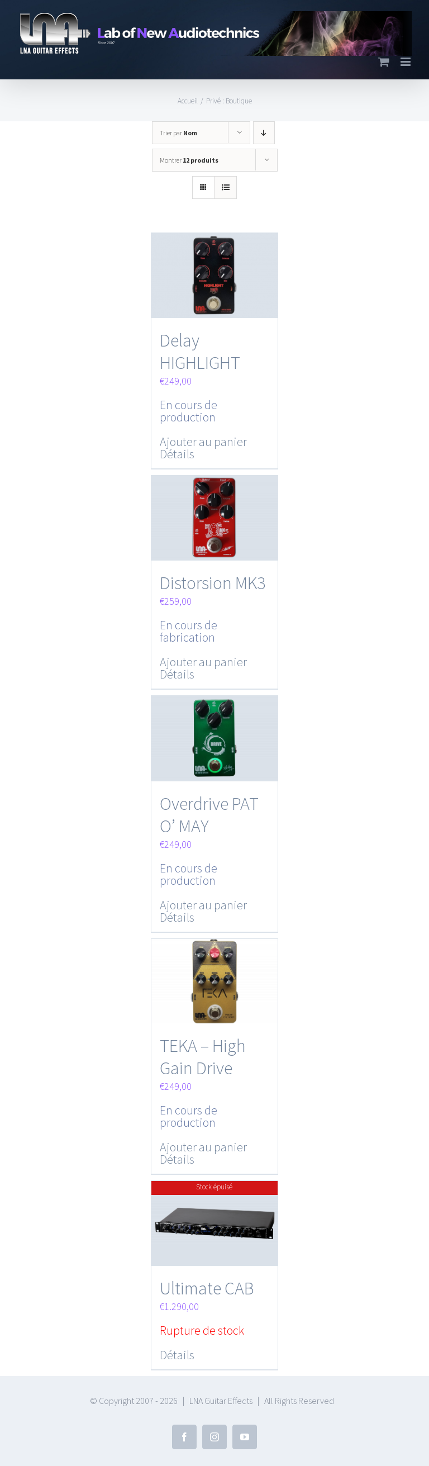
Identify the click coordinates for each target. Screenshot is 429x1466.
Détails (177, 453)
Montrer (189, 160)
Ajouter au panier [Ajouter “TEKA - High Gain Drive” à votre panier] (203, 1144)
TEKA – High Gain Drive (203, 1054)
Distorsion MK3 (212, 582)
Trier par (178, 133)
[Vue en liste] (225, 187)
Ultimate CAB (207, 1285)
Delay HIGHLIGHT (200, 351)
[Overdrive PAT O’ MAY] (214, 737)
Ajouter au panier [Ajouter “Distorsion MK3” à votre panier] (203, 660)
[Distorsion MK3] (214, 517)
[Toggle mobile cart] (383, 62)
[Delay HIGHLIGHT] (214, 275)
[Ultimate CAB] (214, 1221)
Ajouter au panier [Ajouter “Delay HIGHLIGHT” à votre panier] (203, 441)
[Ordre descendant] (264, 132)
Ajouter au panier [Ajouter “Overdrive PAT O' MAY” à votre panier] (203, 902)
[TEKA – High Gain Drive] (214, 979)
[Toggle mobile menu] (406, 62)
